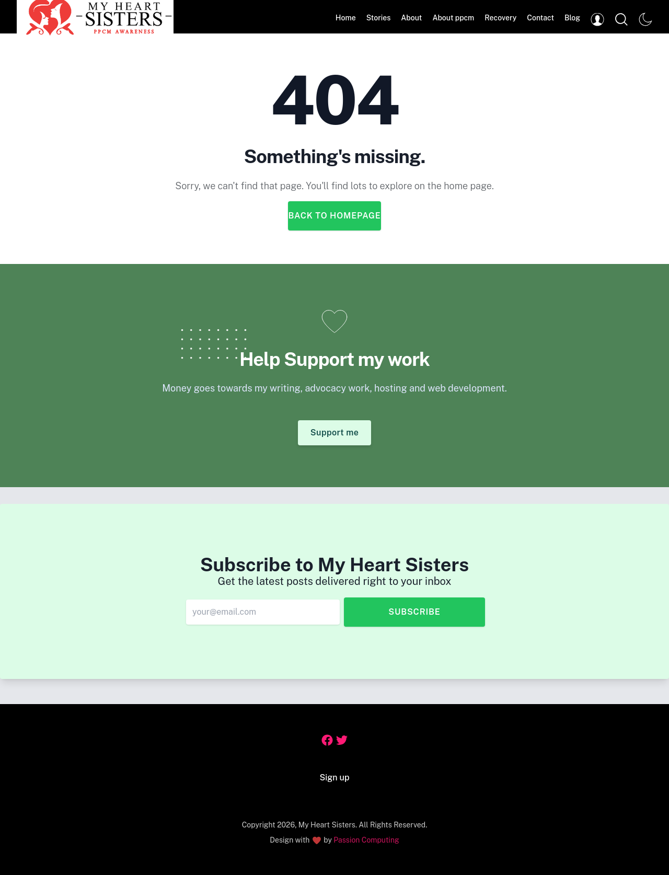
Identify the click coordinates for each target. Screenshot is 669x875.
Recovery (500, 18)
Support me (334, 433)
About (411, 18)
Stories (378, 18)
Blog (572, 18)
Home (346, 18)
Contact (540, 18)
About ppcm (453, 18)
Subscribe (414, 612)
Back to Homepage (334, 216)
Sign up (335, 777)
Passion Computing (366, 840)
